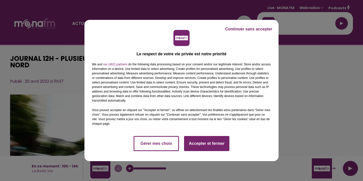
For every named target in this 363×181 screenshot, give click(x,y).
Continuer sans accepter (248, 29)
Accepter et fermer (206, 143)
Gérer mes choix (156, 143)
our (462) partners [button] (115, 64)
